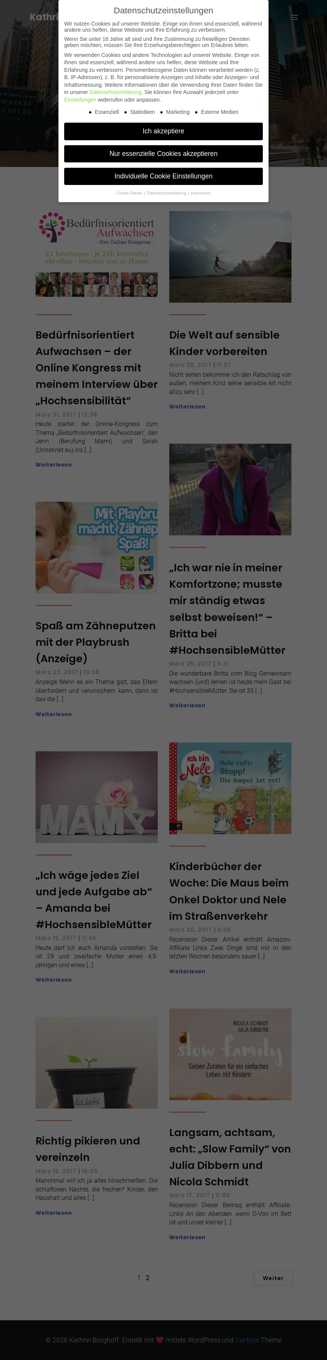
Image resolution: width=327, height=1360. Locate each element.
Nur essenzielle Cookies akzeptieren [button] (163, 153)
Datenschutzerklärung (115, 92)
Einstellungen (80, 100)
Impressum (201, 193)
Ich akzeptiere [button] (164, 131)
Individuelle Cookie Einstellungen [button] (164, 176)
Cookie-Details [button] (129, 193)
